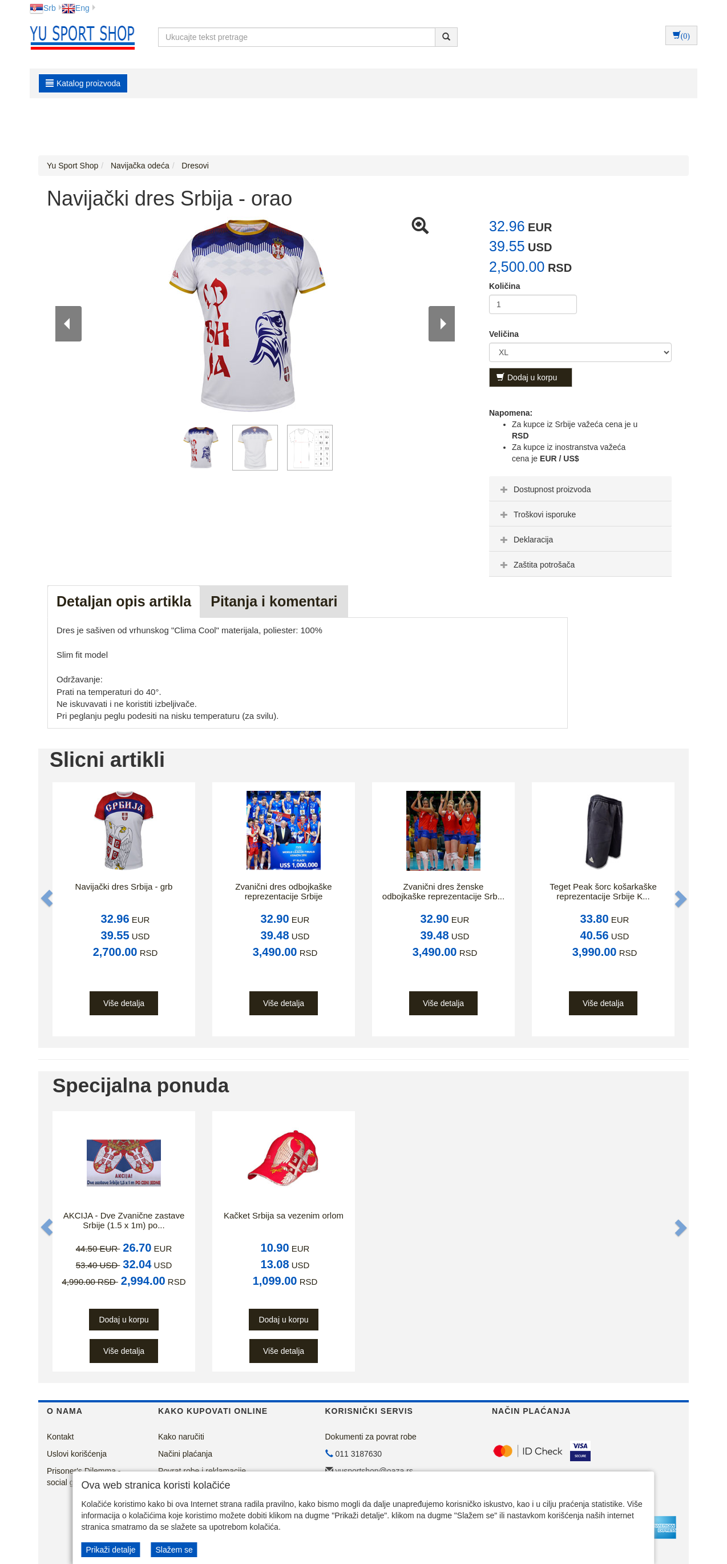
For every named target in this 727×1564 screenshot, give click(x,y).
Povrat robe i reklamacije (202, 1470)
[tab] (580, 488)
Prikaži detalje (110, 1549)
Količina (504, 286)
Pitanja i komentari (274, 601)
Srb (43, 8)
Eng (76, 8)
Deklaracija (525, 539)
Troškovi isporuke (537, 514)
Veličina (504, 334)
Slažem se (173, 1549)
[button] (48, 898)
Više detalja (123, 1003)
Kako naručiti (181, 1436)
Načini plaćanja (185, 1453)
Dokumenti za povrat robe (371, 1436)
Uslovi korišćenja (77, 1453)
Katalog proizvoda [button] (83, 83)
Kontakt (60, 1436)
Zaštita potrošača (536, 564)
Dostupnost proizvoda (544, 489)
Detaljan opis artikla (123, 601)
